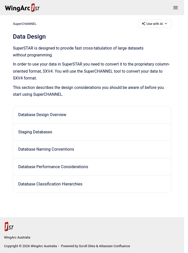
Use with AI (155, 24)
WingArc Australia (17, 237)
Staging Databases (35, 132)
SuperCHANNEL (25, 23)
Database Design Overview (42, 114)
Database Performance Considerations (53, 166)
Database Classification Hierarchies (50, 184)
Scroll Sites (87, 246)
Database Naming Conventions (46, 149)
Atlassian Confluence (114, 246)
